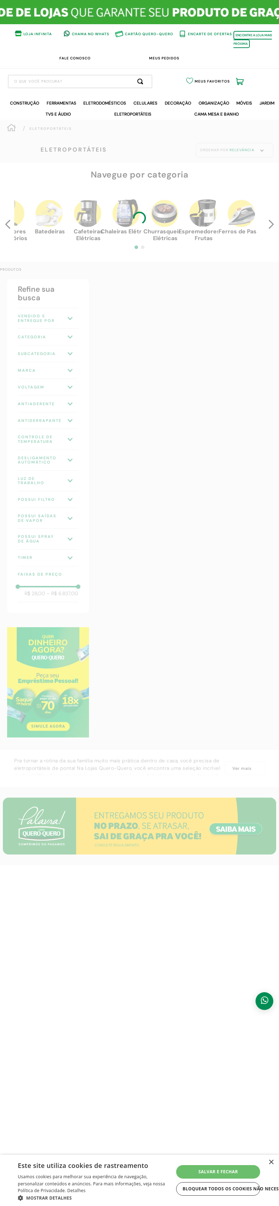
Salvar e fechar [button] (218, 1172)
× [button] (271, 1162)
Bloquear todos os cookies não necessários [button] (221, 1189)
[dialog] (139, 1180)
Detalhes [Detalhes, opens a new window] (76, 1191)
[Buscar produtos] (177, 81)
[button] (96, 1197)
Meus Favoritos (225, 82)
